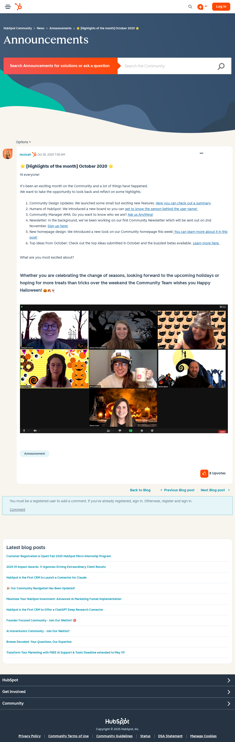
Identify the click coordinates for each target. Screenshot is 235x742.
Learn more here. (206, 243)
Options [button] (22, 142)
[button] (201, 153)
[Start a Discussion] (202, 7)
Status (145, 736)
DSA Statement (170, 736)
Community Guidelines (114, 736)
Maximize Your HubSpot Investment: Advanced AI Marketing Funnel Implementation (63, 599)
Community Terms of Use (68, 736)
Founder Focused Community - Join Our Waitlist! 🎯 (41, 620)
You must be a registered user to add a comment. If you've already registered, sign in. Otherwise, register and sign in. (101, 501)
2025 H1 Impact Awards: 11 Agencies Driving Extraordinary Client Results (56, 567)
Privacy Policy (30, 736)
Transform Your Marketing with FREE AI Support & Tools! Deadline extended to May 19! (65, 652)
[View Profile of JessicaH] (25, 154)
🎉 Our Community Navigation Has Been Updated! (40, 588)
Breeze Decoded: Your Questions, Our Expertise (39, 642)
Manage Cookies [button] (203, 736)
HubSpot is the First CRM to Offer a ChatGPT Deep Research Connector (54, 609)
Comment (17, 510)
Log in (221, 7)
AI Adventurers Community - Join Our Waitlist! (37, 631)
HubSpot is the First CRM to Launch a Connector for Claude (46, 577)
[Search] (174, 66)
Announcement (34, 453)
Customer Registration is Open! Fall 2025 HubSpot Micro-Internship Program (58, 556)
